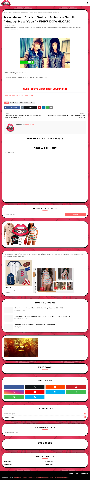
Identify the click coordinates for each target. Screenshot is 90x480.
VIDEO (10, 13)
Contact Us (84, 474)
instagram (9, 464)
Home (5, 13)
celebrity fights (45, 414)
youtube (50, 464)
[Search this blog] (34, 214)
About (77, 474)
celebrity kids (45, 417)
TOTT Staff (29, 125)
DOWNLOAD (13, 103)
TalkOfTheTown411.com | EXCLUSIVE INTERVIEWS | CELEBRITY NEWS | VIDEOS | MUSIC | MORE (40, 477)
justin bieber (24, 103)
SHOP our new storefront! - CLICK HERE (19, 95)
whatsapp (50, 462)
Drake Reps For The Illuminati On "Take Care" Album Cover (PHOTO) (42, 316)
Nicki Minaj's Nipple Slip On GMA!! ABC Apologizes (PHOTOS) (38, 308)
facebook (8, 462)
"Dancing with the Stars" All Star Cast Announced (34, 324)
